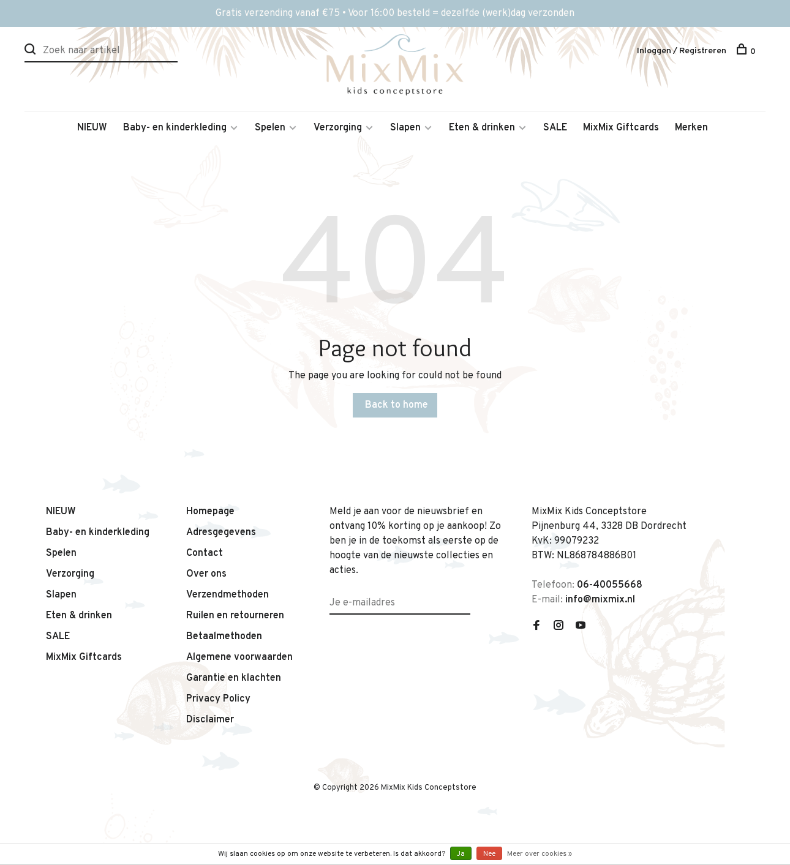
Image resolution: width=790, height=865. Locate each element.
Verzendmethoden (227, 595)
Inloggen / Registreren (681, 51)
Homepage (210, 512)
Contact (204, 553)
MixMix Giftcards (621, 128)
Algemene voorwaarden (239, 657)
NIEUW (92, 128)
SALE (555, 128)
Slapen (405, 128)
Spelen (270, 128)
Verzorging (338, 128)
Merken (691, 128)
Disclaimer (210, 720)
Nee (489, 854)
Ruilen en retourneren (235, 616)
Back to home (396, 405)
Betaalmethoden (224, 637)
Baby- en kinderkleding (175, 128)
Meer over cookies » (539, 854)
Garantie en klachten (233, 678)
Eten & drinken (482, 128)
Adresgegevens (221, 532)
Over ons (206, 574)
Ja (461, 854)
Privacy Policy (218, 699)
